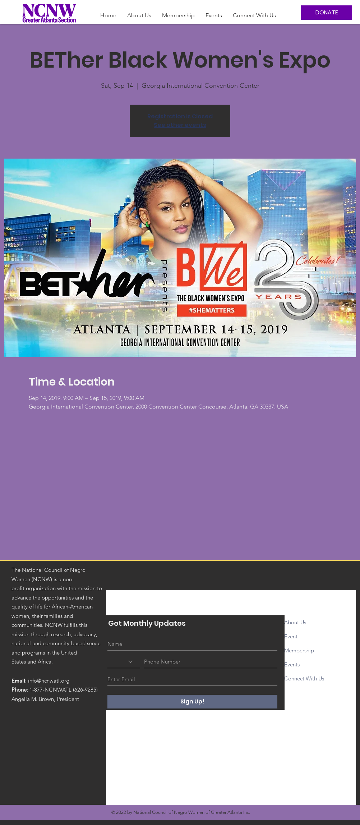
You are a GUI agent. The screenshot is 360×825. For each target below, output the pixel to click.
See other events (180, 125)
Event (291, 636)
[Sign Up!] (192, 701)
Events (292, 664)
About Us (295, 622)
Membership (299, 650)
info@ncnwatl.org (48, 680)
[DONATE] (326, 12)
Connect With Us (304, 678)
